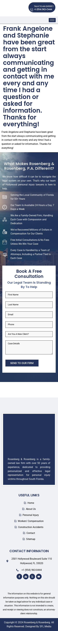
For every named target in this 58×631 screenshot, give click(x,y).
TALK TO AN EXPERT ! (44, 6)
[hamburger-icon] (52, 20)
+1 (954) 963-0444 (43, 9)
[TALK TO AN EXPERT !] (31, 7)
